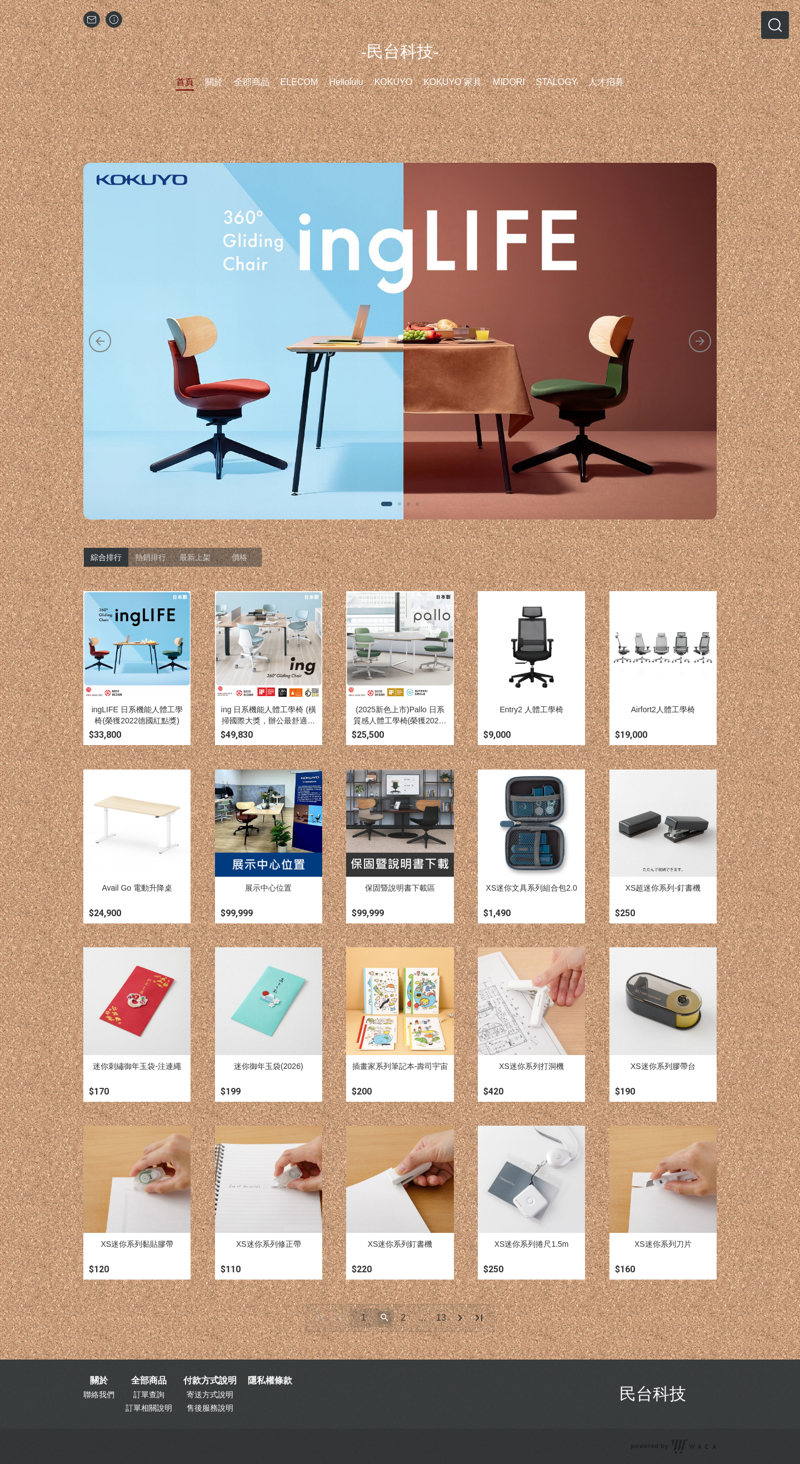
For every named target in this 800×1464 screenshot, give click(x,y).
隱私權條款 (270, 1380)
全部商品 (149, 1380)
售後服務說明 (210, 1408)
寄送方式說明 (210, 1394)
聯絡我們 (98, 1394)
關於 (99, 1380)
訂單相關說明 (149, 1408)
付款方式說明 (210, 1380)
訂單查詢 (148, 1394)
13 (441, 1317)
